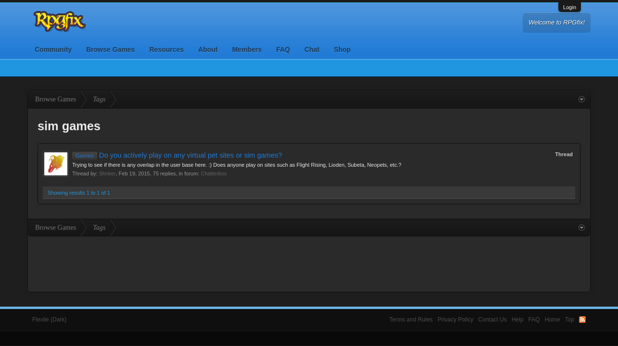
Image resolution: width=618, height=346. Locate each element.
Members (246, 49)
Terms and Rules (411, 319)
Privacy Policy (456, 319)
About (208, 49)
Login (569, 7)
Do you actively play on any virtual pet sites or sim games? (177, 155)
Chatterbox (214, 173)
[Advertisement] (309, 262)
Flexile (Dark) (49, 319)
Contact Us (492, 319)
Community (53, 49)
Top (569, 319)
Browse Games (110, 49)
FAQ (283, 49)
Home (552, 319)
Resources (166, 49)
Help (518, 319)
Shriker (107, 173)
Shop (342, 49)
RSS (582, 319)
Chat (311, 49)
